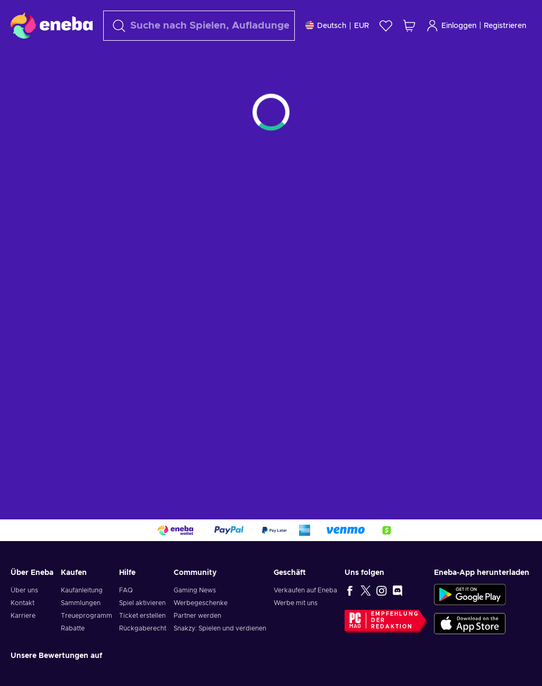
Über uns (24, 590)
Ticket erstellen (142, 615)
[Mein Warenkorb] (409, 26)
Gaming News (195, 590)
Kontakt (22, 603)
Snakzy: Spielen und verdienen (220, 628)
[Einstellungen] (337, 25)
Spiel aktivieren (142, 603)
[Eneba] (52, 25)
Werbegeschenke (201, 603)
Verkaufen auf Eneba (305, 590)
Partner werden (197, 615)
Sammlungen (81, 603)
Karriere (23, 615)
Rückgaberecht (142, 628)
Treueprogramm (86, 615)
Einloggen (451, 25)
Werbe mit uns (296, 603)
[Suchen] (199, 25)
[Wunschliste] (386, 26)
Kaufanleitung (82, 590)
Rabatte (73, 628)
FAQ (126, 590)
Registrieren (505, 26)
